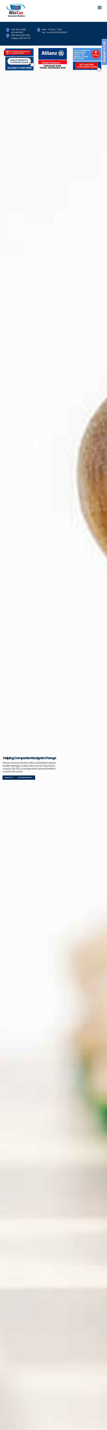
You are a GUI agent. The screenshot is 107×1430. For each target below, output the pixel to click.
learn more (9, 777)
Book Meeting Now (25, 777)
